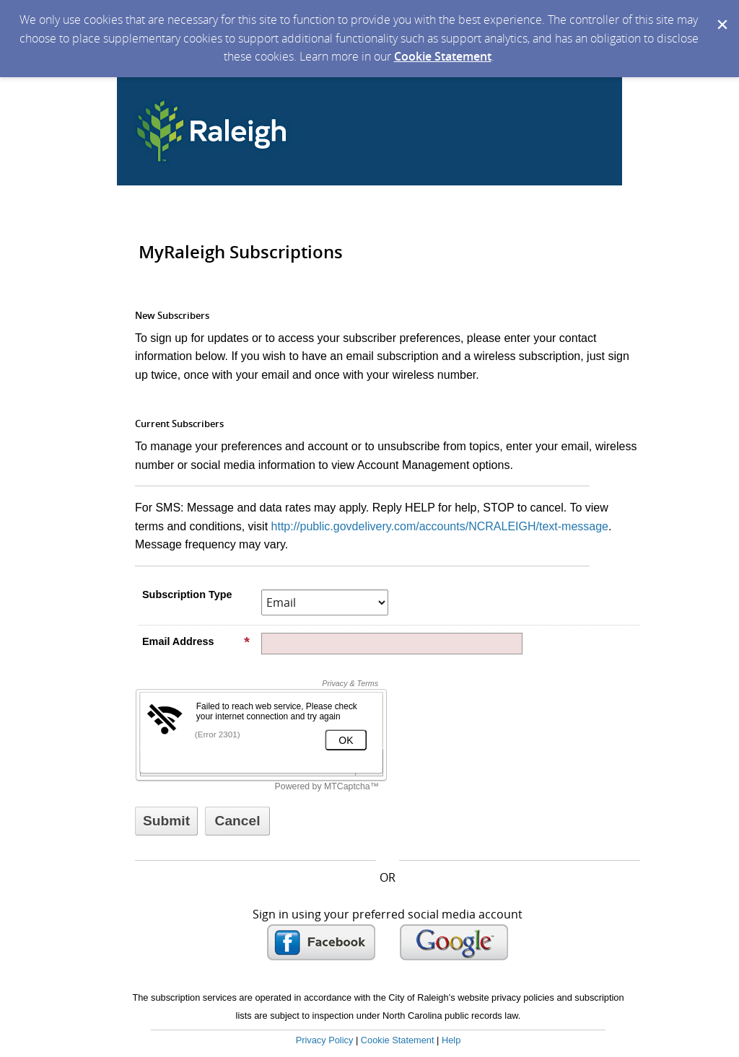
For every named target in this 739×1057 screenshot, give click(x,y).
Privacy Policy (325, 1040)
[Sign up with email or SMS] (166, 821)
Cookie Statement (442, 56)
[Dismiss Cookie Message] (721, 13)
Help (451, 1040)
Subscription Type (187, 594)
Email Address (196, 641)
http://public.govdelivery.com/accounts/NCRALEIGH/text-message (439, 526)
